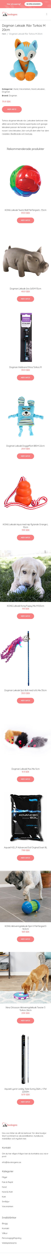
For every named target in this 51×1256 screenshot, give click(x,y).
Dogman (6, 92)
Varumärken (24, 89)
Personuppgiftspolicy (11, 1238)
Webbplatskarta (9, 1243)
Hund (16, 89)
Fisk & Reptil (7, 1182)
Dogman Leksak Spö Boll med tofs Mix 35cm (25, 690)
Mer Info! (11, 109)
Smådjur (5, 1201)
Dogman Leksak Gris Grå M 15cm (25, 288)
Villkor (5, 1233)
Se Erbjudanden (33, 4)
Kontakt (5, 1228)
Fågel (4, 1177)
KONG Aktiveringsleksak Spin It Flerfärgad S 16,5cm (25, 927)
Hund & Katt (7, 1192)
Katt (4, 1196)
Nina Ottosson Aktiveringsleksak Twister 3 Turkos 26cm (25, 1009)
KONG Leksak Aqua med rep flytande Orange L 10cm (25, 525)
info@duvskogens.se (11, 1162)
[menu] (47, 14)
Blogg (5, 1223)
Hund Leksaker (38, 89)
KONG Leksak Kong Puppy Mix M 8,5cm (25, 606)
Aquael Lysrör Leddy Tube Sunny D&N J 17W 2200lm (25, 1090)
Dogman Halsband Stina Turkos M (25, 367)
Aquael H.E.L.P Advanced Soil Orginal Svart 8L (25, 847)
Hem (4, 34)
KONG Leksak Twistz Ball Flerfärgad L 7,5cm (25, 210)
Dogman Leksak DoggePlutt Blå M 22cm (25, 446)
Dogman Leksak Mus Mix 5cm (26, 769)
